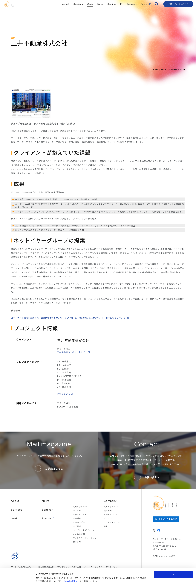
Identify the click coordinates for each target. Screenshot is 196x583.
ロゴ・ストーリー (112, 522)
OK (173, 560)
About (15, 501)
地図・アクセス (111, 514)
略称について (63, 393)
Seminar (47, 509)
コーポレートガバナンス (84, 530)
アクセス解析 (63, 403)
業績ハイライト (80, 514)
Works (163, 69)
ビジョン (108, 518)
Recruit (46, 518)
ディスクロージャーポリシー (86, 538)
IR (74, 501)
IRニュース (78, 510)
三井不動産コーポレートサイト (72, 352)
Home (156, 69)
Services (16, 509)
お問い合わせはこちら (178, 8)
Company (110, 501)
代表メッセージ (80, 506)
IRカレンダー (79, 522)
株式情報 (77, 526)
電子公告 (77, 542)
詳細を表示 (132, 577)
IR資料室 (77, 518)
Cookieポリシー (72, 566)
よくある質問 (79, 534)
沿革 (106, 526)
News (45, 501)
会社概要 (108, 510)
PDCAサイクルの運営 (67, 406)
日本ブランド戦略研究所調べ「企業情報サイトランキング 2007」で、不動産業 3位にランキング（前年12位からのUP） (69, 317)
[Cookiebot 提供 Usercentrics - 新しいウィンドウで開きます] (18, 578)
